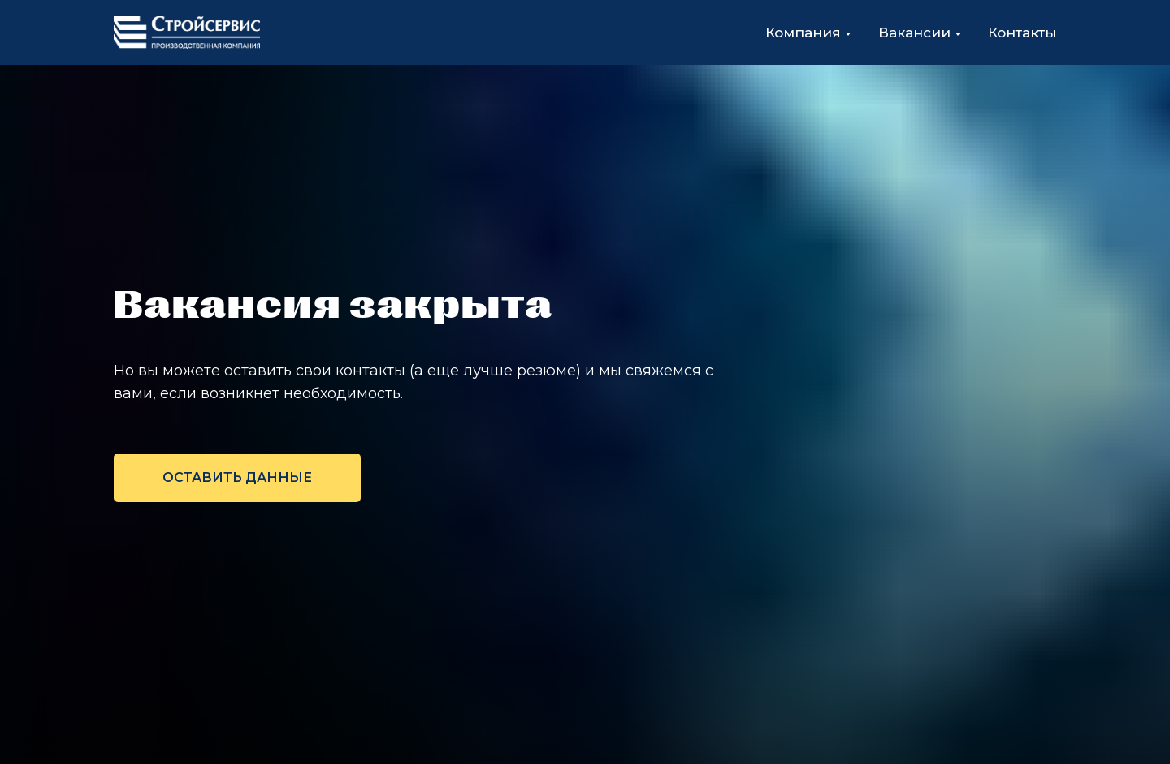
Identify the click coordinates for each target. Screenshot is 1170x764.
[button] (237, 478)
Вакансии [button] (914, 32)
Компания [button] (803, 32)
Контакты (1022, 32)
